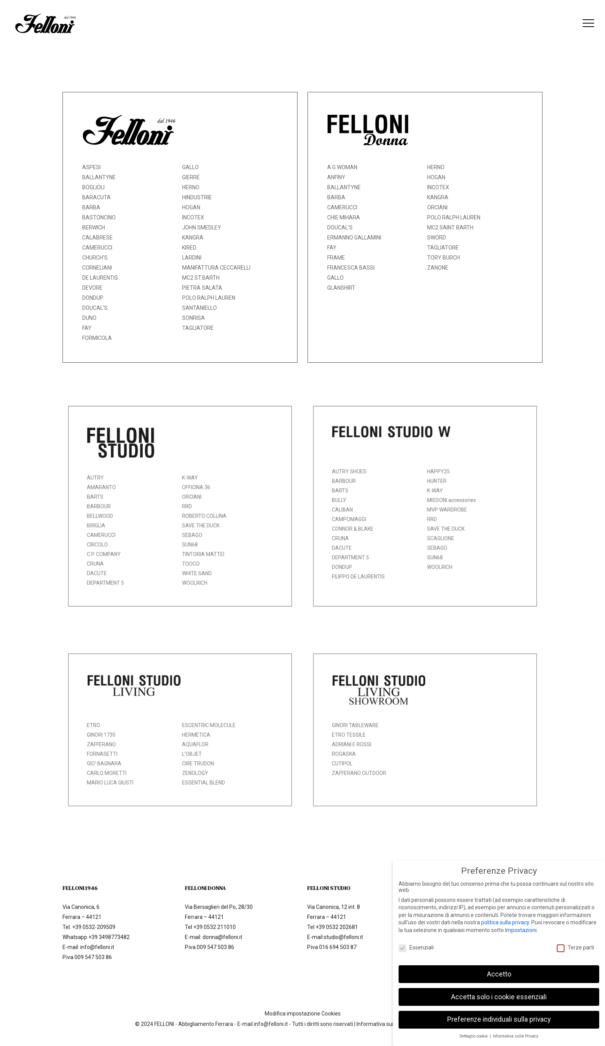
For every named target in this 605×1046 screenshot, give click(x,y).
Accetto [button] (499, 969)
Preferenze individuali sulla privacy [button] (499, 1015)
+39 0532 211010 (214, 927)
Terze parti (575, 943)
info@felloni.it (97, 947)
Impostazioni (521, 925)
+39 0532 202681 (337, 927)
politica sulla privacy (505, 918)
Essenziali (416, 943)
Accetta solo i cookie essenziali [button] (499, 992)
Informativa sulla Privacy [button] (515, 1031)
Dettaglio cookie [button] (474, 1031)
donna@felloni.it (222, 937)
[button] (588, 23)
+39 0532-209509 (93, 927)
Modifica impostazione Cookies (303, 1013)
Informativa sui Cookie (384, 1024)
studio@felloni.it (343, 937)
